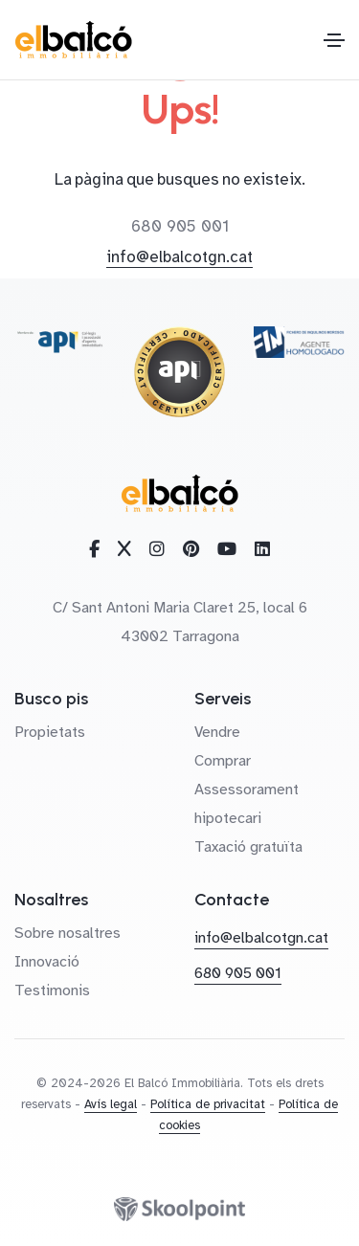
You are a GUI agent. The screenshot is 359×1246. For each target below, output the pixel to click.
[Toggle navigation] (334, 40)
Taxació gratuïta (248, 847)
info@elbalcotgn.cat (179, 257)
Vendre (217, 732)
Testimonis (52, 990)
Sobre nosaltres (67, 933)
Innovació (46, 961)
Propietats (49, 732)
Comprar (222, 760)
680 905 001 (180, 226)
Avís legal (110, 1104)
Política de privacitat (207, 1104)
